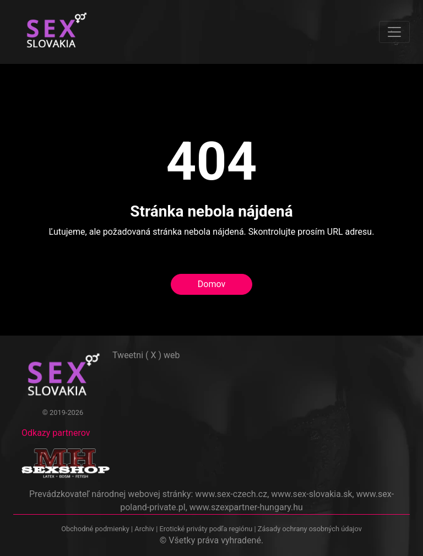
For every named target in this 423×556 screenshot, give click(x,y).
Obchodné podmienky (96, 529)
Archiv (144, 529)
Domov (211, 284)
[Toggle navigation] (394, 32)
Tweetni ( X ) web (146, 355)
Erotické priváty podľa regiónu (205, 529)
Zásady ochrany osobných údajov (310, 529)
